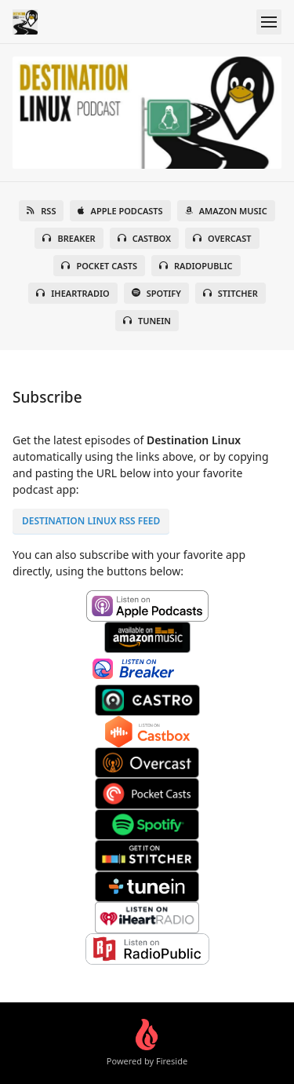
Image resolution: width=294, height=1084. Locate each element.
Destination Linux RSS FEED (91, 520)
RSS (41, 211)
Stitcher (230, 293)
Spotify (156, 293)
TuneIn (147, 321)
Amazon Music (226, 211)
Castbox (144, 238)
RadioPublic (196, 266)
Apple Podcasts (120, 211)
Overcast (222, 238)
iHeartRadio (73, 293)
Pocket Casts (99, 266)
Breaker (68, 238)
